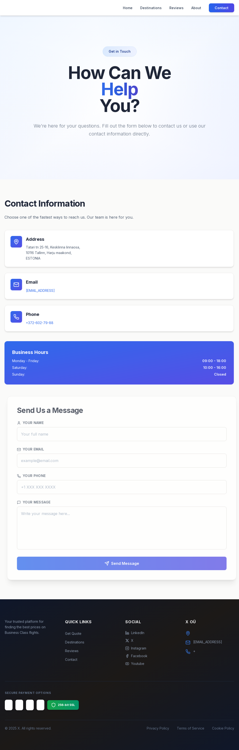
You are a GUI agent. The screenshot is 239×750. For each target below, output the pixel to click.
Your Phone (36, 476)
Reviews (176, 8)
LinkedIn (134, 635)
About (196, 8)
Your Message (39, 502)
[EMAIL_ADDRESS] (37, 290)
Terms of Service (190, 728)
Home (128, 8)
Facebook (136, 658)
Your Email (35, 449)
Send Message (127, 563)
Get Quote (73, 636)
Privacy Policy (158, 728)
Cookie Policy (223, 728)
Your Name (35, 423)
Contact (221, 8)
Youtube (134, 666)
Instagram (135, 651)
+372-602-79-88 (37, 323)
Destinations (151, 8)
